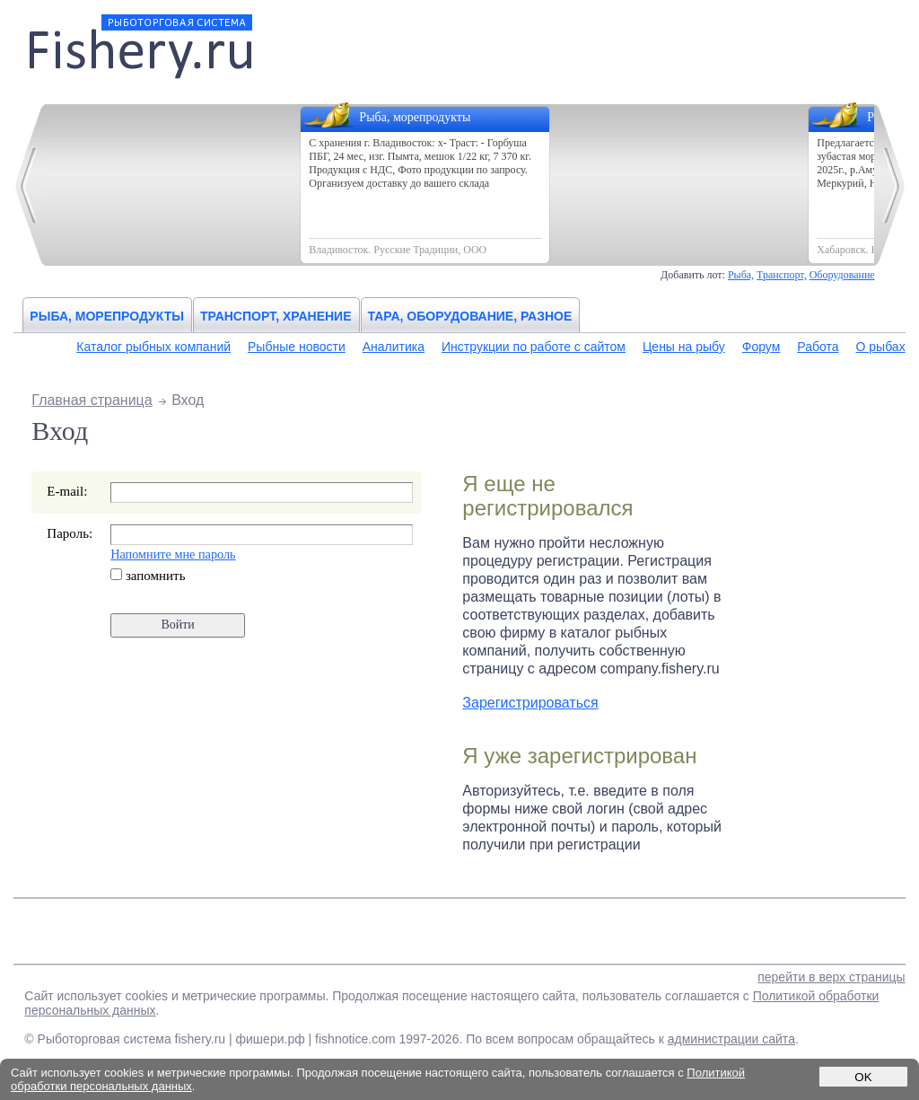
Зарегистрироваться (530, 702)
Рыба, (741, 274)
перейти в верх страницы (831, 977)
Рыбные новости (297, 346)
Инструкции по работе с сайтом (534, 346)
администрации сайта (731, 1039)
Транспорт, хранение (276, 316)
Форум (761, 346)
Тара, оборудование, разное (470, 316)
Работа (817, 346)
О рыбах (881, 346)
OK (862, 1077)
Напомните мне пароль (172, 554)
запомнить (147, 575)
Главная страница (91, 400)
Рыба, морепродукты (107, 316)
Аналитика (393, 346)
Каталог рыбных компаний (153, 346)
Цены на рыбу (684, 346)
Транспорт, (782, 274)
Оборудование (842, 274)
